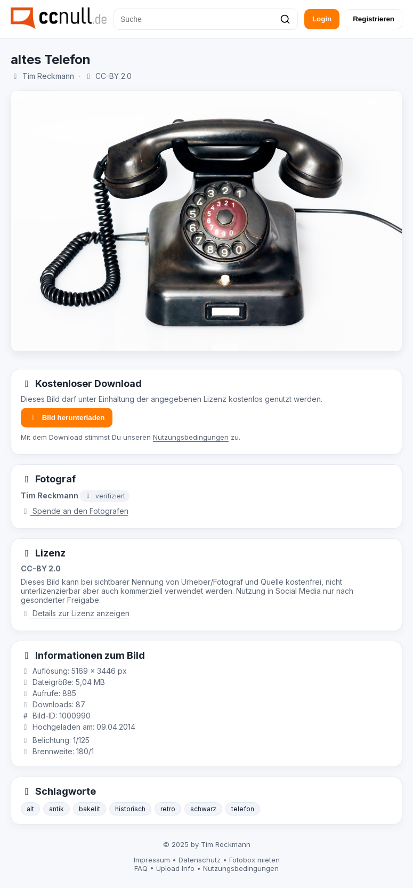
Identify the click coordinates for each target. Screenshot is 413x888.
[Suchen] (285, 19)
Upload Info (175, 868)
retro (167, 809)
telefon (242, 809)
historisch (130, 809)
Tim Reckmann (48, 75)
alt (30, 809)
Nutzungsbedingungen (191, 437)
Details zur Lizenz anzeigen (75, 613)
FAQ (141, 868)
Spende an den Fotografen (74, 510)
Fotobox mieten (254, 859)
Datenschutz (200, 859)
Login (321, 19)
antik (56, 809)
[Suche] (206, 19)
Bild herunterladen (66, 418)
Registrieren (373, 19)
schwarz (203, 809)
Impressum (152, 859)
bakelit (89, 809)
